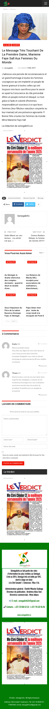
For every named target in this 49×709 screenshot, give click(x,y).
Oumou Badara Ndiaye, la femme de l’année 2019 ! (37, 238)
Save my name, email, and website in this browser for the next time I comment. (23, 456)
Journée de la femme (14, 198)
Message (40, 198)
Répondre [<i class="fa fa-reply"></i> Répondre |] (43, 366)
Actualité (11, 262)
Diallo (14, 344)
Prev (7, 321)
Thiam (15, 373)
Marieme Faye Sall (29, 198)
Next (14, 321)
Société (16, 45)
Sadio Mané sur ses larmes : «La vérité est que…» (13, 238)
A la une (7, 45)
